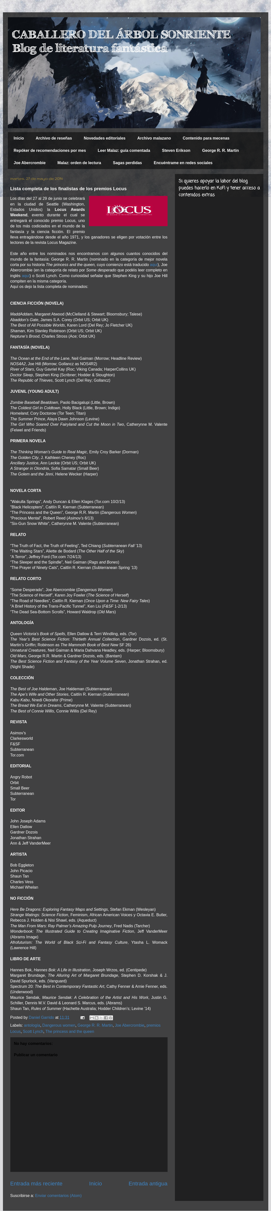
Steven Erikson (176, 150)
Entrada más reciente (36, 1183)
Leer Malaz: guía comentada (124, 150)
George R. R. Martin (220, 150)
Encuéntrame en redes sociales (183, 163)
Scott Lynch (33, 1031)
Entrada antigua (147, 1183)
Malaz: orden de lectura (79, 163)
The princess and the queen (69, 1031)
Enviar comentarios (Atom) (58, 1196)
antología (32, 1025)
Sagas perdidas (127, 163)
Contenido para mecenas (206, 138)
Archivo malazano (154, 138)
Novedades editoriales (105, 138)
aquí (153, 265)
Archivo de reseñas (54, 138)
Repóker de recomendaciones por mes (50, 150)
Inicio (19, 138)
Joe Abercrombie (30, 163)
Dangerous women (58, 1025)
